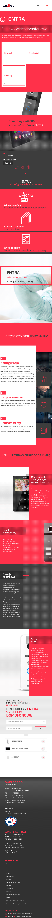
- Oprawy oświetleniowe (19, 916)
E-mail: (7, 800)
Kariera (8, 885)
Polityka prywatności (13, 894)
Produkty (9, 867)
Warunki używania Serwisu (15, 901)
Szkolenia (9, 888)
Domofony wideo (12, 705)
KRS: (6, 843)
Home (8, 864)
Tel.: (6, 793)
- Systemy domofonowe (17, 703)
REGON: (7, 837)
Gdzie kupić (10, 876)
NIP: (6, 834)
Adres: (7, 788)
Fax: (6, 798)
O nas (8, 873)
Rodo (8, 897)
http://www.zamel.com (19, 802)
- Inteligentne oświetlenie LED (20, 914)
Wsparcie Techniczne (13, 882)
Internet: (8, 802)
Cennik (8, 879)
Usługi (8, 870)
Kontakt (9, 891)
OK (40, 728)
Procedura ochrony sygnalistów (16, 904)
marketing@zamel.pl (18, 800)
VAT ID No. (8, 839)
